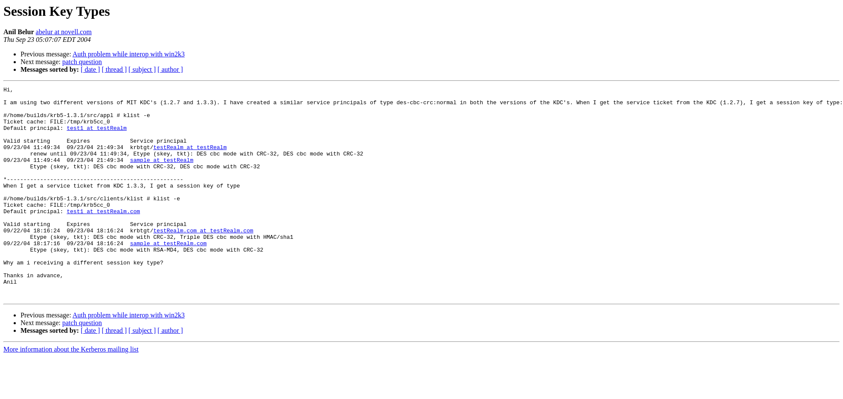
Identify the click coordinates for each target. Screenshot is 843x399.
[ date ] (90, 69)
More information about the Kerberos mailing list (70, 391)
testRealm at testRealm (190, 160)
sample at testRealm (161, 175)
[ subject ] (142, 69)
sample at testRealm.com (168, 275)
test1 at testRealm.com (103, 237)
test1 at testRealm (96, 137)
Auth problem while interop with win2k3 (129, 54)
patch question (82, 61)
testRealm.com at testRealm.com (203, 260)
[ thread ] (114, 69)
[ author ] (170, 69)
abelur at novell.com (64, 31)
